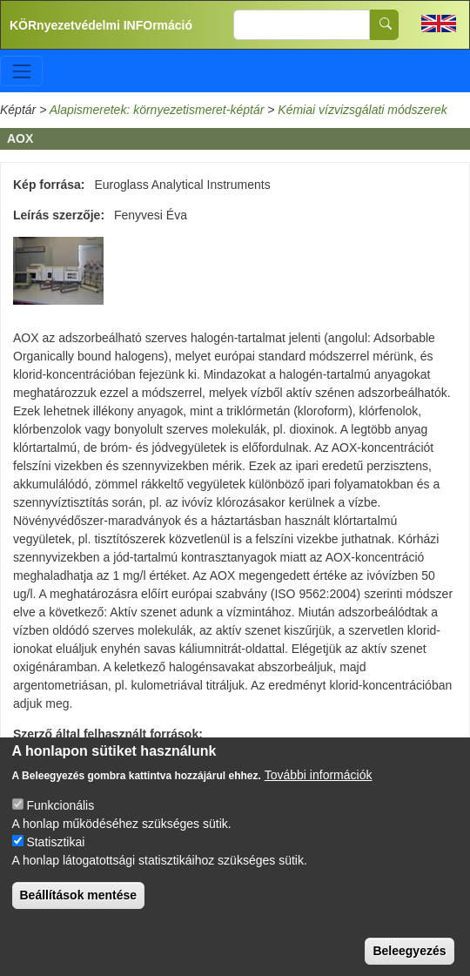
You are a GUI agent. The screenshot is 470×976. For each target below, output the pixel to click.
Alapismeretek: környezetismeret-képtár (157, 110)
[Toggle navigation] (21, 71)
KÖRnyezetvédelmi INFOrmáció (101, 25)
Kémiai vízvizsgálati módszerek (362, 110)
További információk (319, 791)
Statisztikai (55, 858)
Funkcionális (60, 822)
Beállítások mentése (79, 912)
